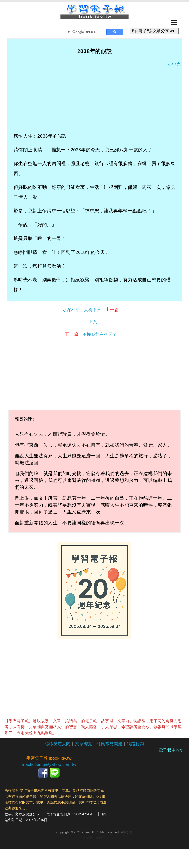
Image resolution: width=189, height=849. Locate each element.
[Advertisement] (94, 96)
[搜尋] (83, 32)
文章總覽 (83, 743)
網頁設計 (127, 832)
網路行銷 (135, 743)
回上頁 (90, 322)
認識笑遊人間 (57, 743)
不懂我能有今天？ (91, 334)
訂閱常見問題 (109, 743)
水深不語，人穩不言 (91, 309)
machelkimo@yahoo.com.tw (49, 764)
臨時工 (100, 838)
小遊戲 (88, 838)
